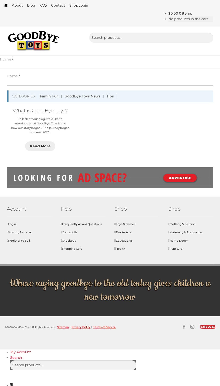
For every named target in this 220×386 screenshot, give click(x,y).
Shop (73, 5)
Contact (58, 5)
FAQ (43, 5)
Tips (110, 96)
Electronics (124, 232)
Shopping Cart (72, 248)
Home (6, 5)
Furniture (176, 248)
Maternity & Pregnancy (186, 232)
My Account (20, 345)
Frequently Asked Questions (82, 224)
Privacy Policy (91, 326)
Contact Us (69, 232)
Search (16, 351)
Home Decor (179, 240)
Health (120, 248)
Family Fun (49, 96)
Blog (31, 5)
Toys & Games (126, 224)
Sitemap (73, 326)
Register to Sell (19, 240)
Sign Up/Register (20, 232)
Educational (124, 240)
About (17, 5)
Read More (40, 146)
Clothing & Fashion (183, 224)
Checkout (69, 240)
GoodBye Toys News (82, 96)
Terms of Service (116, 326)
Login (83, 5)
